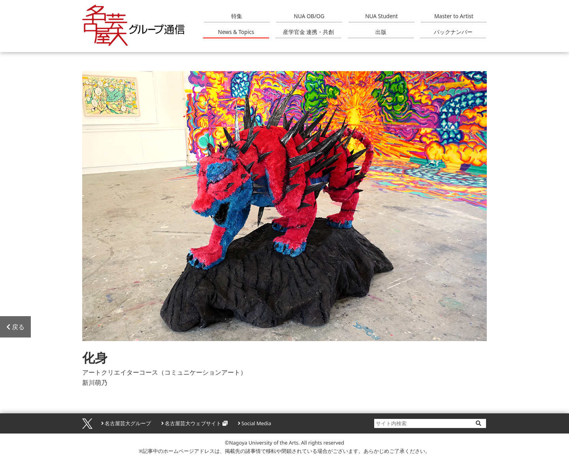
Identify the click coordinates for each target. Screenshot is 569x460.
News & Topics (236, 32)
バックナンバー (453, 32)
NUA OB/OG (309, 16)
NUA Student (381, 16)
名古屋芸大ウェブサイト (193, 423)
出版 (380, 32)
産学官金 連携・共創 (308, 32)
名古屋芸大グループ (128, 423)
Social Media (256, 423)
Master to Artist (453, 16)
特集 (236, 16)
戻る (15, 326)
